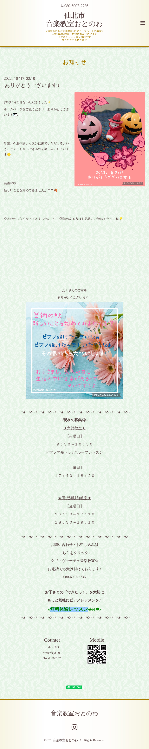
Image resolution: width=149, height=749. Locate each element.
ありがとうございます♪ (32, 85)
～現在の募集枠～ (74, 420)
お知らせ (75, 62)
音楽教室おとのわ (74, 713)
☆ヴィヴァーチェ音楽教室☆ (75, 561)
